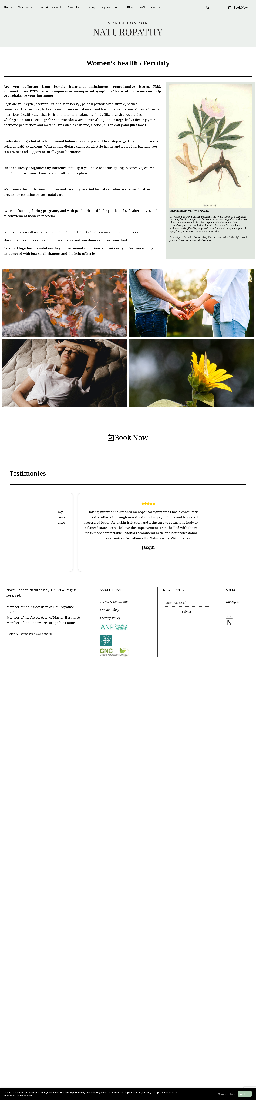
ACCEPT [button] (245, 1094)
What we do (26, 7)
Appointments (111, 7)
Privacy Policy (110, 619)
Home (8, 7)
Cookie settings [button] (226, 1094)
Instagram (233, 603)
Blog (130, 7)
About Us (73, 7)
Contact (156, 7)
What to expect (51, 7)
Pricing (91, 7)
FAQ (142, 7)
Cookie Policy (109, 611)
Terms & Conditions (114, 603)
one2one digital (42, 635)
